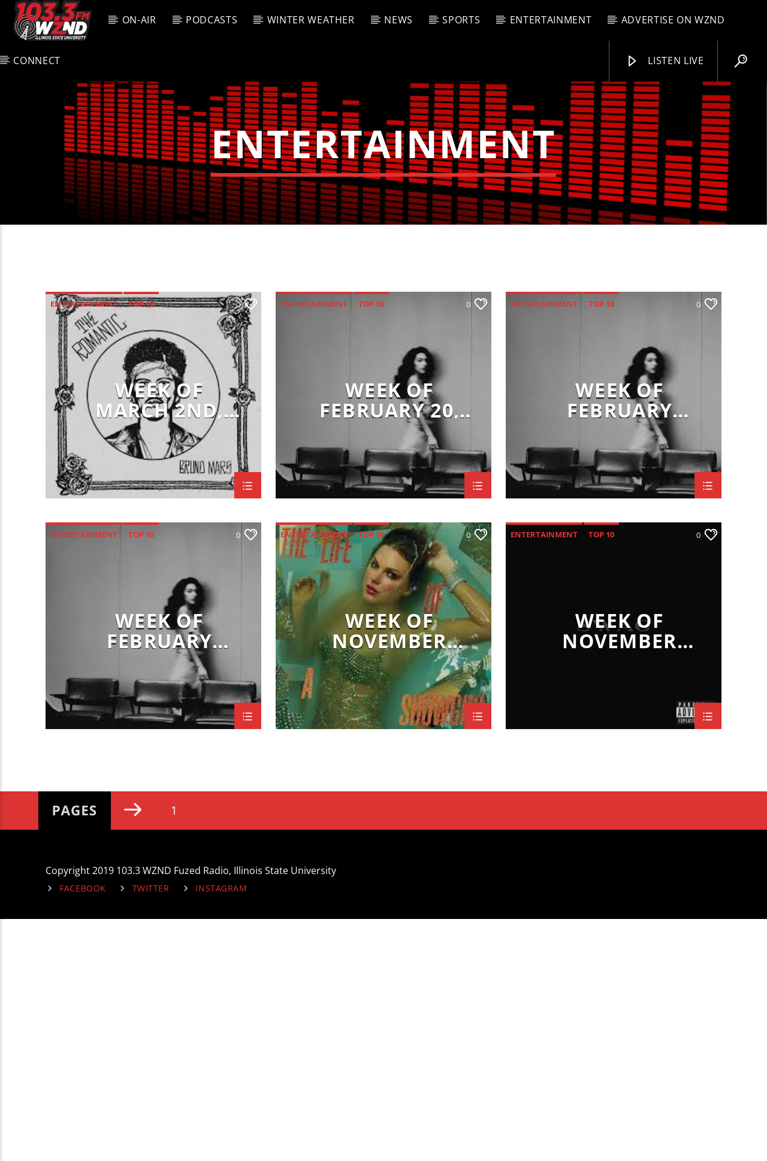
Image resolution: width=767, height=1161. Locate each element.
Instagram (221, 1130)
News (398, 19)
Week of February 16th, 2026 (620, 641)
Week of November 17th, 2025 (389, 871)
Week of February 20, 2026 (389, 641)
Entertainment (550, 19)
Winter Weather (311, 19)
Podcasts (211, 19)
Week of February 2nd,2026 (159, 871)
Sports (461, 19)
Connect (36, 60)
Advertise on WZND (673, 19)
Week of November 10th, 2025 (619, 871)
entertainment (83, 545)
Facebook (82, 1130)
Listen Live (664, 61)
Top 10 (141, 545)
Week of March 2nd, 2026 (159, 641)
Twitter (151, 1130)
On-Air (139, 19)
